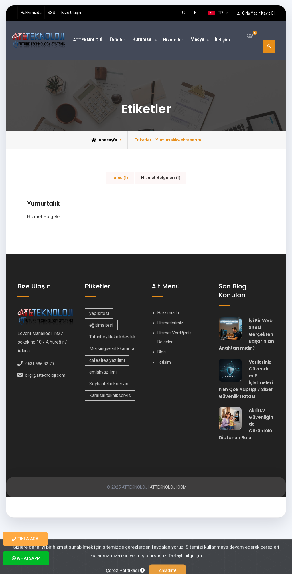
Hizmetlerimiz (170, 323)
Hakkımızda (31, 13)
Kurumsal (143, 39)
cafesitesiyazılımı (107, 361)
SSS (51, 13)
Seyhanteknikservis (108, 384)
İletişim (222, 40)
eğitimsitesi (101, 326)
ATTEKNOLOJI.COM (167, 488)
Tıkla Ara (25, 538)
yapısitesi (99, 314)
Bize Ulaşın (71, 13)
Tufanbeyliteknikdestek (112, 337)
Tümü (119, 177)
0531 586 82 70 (39, 365)
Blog (161, 352)
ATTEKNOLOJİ (87, 40)
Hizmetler (173, 40)
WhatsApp (26, 558)
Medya (197, 39)
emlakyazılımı (103, 373)
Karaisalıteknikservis (110, 396)
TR (215, 13)
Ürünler (117, 40)
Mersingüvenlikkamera (111, 349)
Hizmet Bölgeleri (160, 177)
